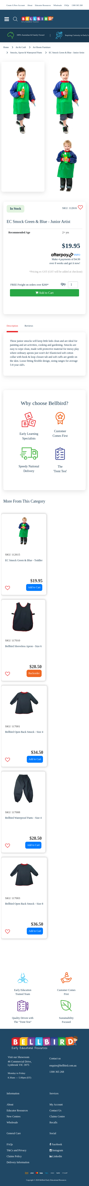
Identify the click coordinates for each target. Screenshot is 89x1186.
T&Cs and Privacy (16, 1150)
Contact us (55, 1058)
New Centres (13, 1116)
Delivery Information (18, 1162)
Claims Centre (57, 1116)
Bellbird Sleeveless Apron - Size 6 (23, 646)
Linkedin (56, 1156)
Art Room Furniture (41, 47)
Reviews (29, 325)
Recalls (53, 1122)
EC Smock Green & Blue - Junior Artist (66, 52)
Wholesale (57, 5)
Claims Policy (14, 1156)
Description (12, 325)
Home (6, 47)
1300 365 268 (77, 5)
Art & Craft (20, 47)
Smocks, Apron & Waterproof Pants (26, 52)
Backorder (34, 673)
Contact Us (56, 1110)
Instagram (56, 1150)
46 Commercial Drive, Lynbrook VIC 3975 (20, 1063)
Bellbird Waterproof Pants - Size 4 (23, 817)
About (29, 5)
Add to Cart (44, 292)
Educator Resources (43, 5)
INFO (65, 254)
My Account (56, 1104)
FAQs (66, 5)
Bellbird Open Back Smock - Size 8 (24, 903)
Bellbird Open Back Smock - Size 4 (24, 731)
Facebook (56, 1144)
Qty (63, 284)
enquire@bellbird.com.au (62, 1065)
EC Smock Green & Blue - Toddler (24, 560)
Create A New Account (15, 5)
